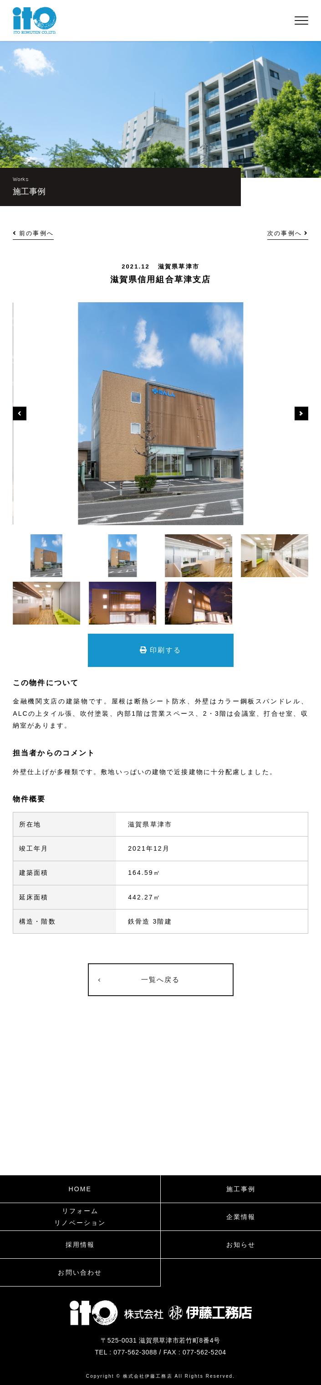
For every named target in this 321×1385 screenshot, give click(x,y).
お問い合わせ (80, 1272)
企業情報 (240, 1216)
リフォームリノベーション (80, 1216)
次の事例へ (287, 233)
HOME (80, 1189)
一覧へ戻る (160, 979)
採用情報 (80, 1244)
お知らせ (240, 1244)
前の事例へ (33, 233)
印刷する (160, 650)
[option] (160, 413)
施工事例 (240, 1189)
